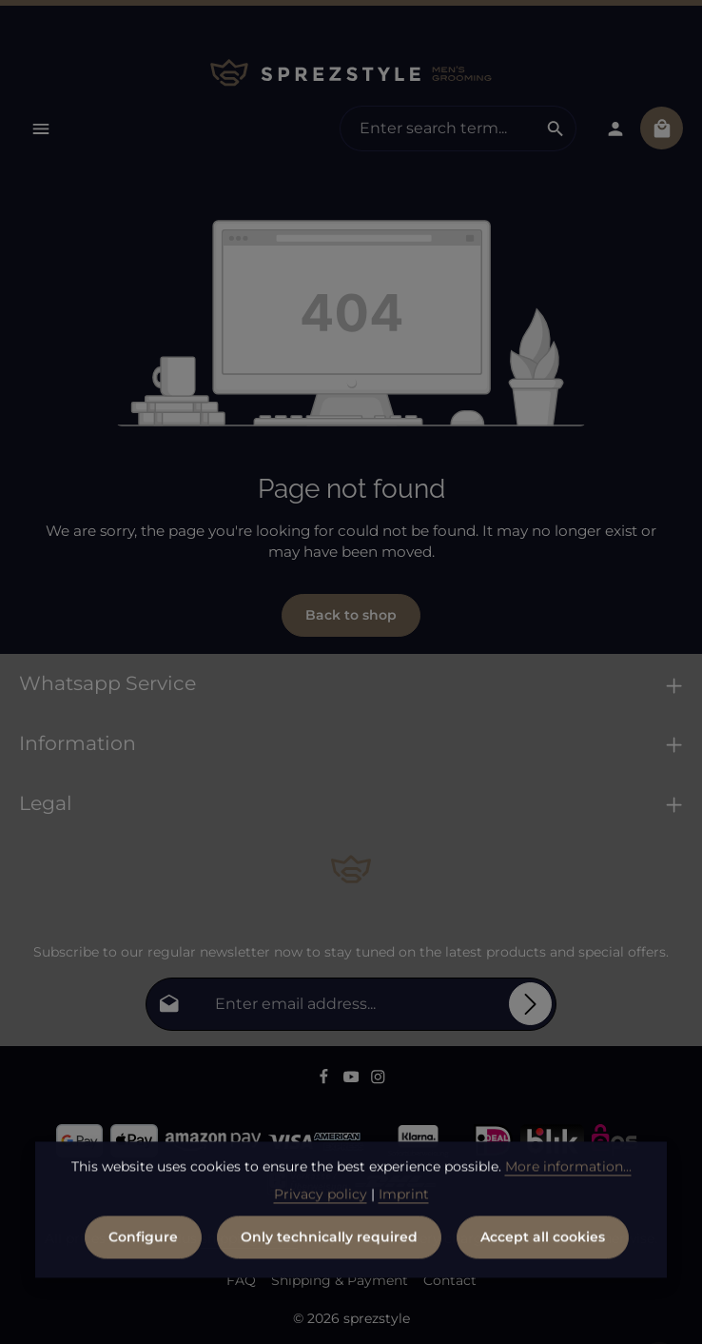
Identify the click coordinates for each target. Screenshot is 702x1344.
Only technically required (329, 1256)
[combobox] (438, 128)
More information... (568, 1186)
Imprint (404, 1213)
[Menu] (40, 128)
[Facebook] (326, 1079)
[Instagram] (378, 1079)
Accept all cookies (542, 1256)
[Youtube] (353, 1079)
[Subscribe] (530, 1003)
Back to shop (351, 614)
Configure (143, 1256)
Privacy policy (320, 1213)
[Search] (556, 128)
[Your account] (615, 128)
